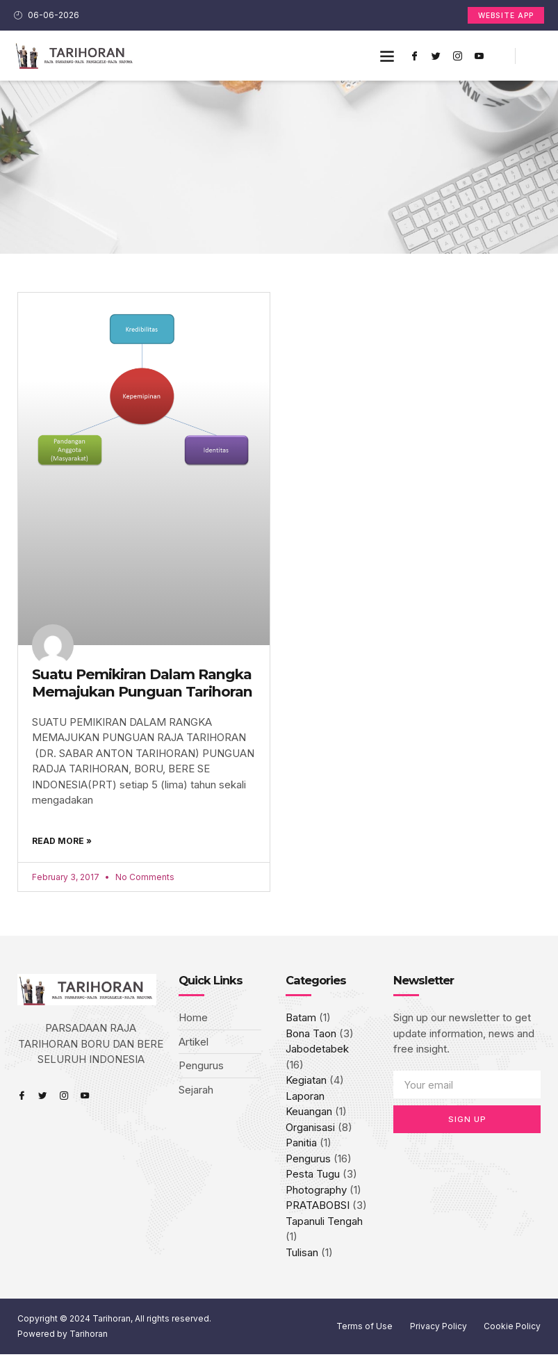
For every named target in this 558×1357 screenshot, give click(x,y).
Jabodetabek (317, 1051)
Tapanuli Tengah (324, 1223)
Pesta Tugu (313, 1176)
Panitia (301, 1145)
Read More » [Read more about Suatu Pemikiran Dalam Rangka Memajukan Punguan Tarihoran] (62, 841)
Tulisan (302, 1255)
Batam (301, 1020)
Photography (316, 1192)
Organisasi (310, 1130)
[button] (387, 56)
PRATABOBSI (318, 1207)
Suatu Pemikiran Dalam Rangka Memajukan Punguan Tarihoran (142, 683)
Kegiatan (306, 1082)
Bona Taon (311, 1036)
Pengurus (308, 1161)
